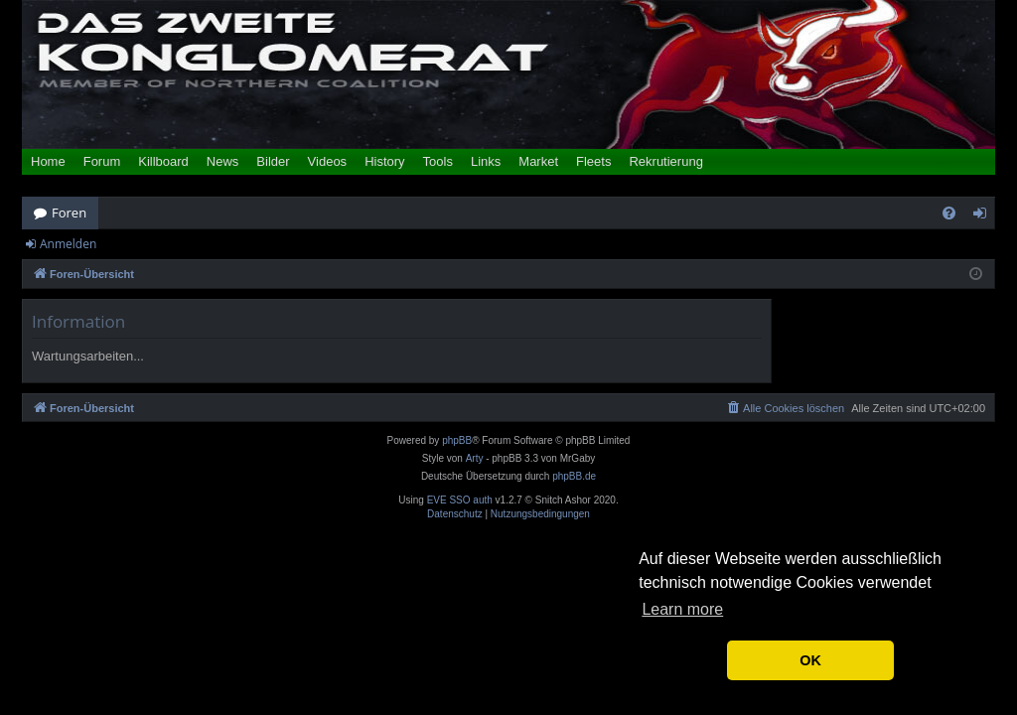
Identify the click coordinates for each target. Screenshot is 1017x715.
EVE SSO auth (460, 500)
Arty (475, 458)
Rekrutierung (665, 161)
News (223, 161)
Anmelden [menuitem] (985, 216)
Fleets (593, 161)
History (384, 161)
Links (486, 161)
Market (538, 161)
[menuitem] (949, 213)
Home (48, 161)
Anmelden (68, 243)
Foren (69, 212)
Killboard (163, 161)
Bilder (272, 161)
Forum (102, 161)
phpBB (457, 440)
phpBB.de (574, 476)
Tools (438, 161)
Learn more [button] (682, 609)
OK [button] (810, 660)
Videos (328, 161)
